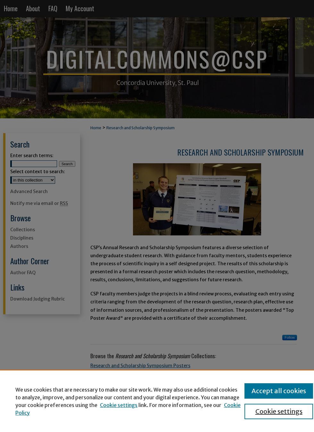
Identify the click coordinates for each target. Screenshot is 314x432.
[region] (157, 401)
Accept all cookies (279, 391)
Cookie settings (118, 405)
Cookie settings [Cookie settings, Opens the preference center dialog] (278, 411)
